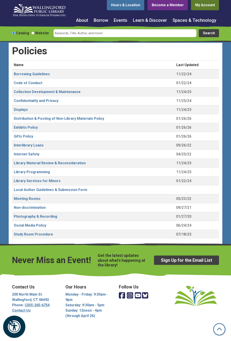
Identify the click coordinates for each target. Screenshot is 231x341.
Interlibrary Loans (29, 145)
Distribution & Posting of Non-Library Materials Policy (59, 118)
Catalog (22, 33)
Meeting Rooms (27, 199)
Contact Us (21, 310)
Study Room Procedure (33, 234)
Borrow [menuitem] (101, 20)
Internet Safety (26, 154)
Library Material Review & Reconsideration (50, 163)
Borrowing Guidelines (32, 74)
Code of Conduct (28, 83)
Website (42, 33)
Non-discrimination (30, 207)
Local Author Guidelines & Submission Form (50, 190)
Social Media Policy (30, 225)
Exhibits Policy (26, 127)
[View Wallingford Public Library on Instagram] (130, 296)
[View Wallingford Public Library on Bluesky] (145, 296)
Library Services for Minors (37, 181)
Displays (21, 110)
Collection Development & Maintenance (47, 92)
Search (209, 33)
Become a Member (168, 5)
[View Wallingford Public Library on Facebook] (122, 296)
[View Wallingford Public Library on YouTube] (138, 296)
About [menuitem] (82, 20)
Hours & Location (125, 5)
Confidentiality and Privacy (36, 101)
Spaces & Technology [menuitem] (194, 20)
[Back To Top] (219, 329)
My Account (205, 5)
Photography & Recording (35, 216)
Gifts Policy (23, 136)
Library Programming (32, 172)
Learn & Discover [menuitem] (150, 20)
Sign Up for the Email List (186, 260)
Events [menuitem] (120, 20)
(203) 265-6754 (37, 305)
